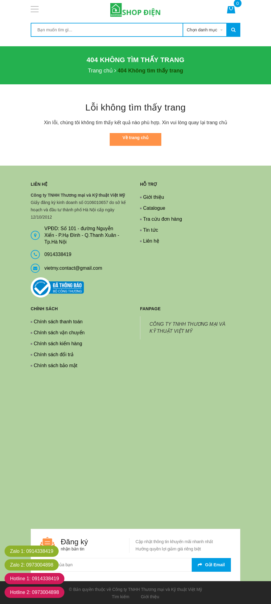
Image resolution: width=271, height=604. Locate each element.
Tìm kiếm (120, 596)
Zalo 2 (31, 564)
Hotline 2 (34, 592)
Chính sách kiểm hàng (58, 343)
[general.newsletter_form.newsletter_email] (135, 565)
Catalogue (154, 208)
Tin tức (150, 230)
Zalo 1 (31, 551)
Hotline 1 (34, 578)
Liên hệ (151, 241)
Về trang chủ (135, 137)
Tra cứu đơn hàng (162, 219)
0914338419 (57, 254)
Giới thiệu (153, 197)
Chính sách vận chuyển (59, 332)
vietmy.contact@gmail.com (73, 268)
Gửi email (211, 564)
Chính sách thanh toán (58, 321)
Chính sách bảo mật (55, 365)
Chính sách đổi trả (54, 354)
